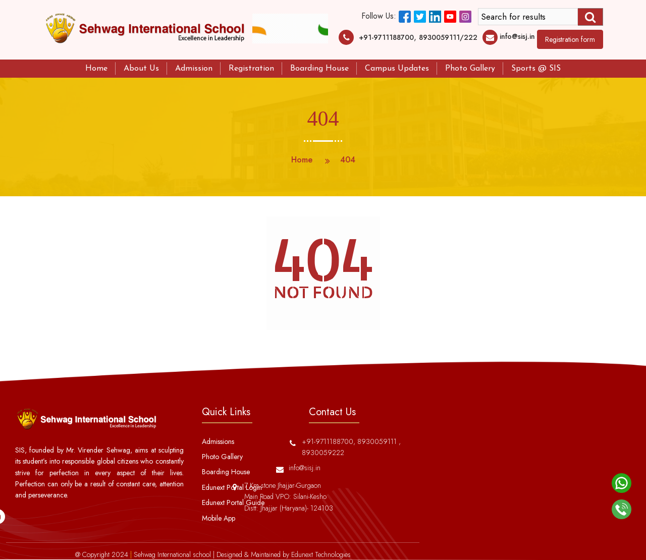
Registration (251, 69)
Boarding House (319, 69)
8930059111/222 (448, 37)
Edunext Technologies (321, 554)
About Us (141, 69)
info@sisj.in (517, 36)
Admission (193, 69)
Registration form (570, 39)
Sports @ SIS (536, 69)
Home (96, 69)
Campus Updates (397, 69)
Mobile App (218, 518)
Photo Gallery (470, 69)
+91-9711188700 (386, 37)
